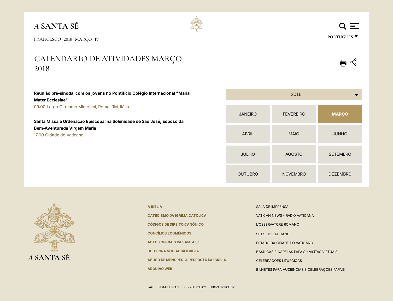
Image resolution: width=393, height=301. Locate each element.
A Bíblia (155, 206)
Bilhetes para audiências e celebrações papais (300, 269)
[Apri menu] (354, 26)
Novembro (294, 174)
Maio (294, 133)
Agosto (293, 154)
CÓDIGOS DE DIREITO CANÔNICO (176, 224)
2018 (68, 39)
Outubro (248, 174)
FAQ (150, 287)
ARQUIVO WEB (160, 269)
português (340, 38)
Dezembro (340, 174)
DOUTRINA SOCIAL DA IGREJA (173, 251)
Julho (248, 154)
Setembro (340, 154)
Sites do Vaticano (273, 234)
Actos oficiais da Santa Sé (174, 242)
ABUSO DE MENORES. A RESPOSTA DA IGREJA (187, 260)
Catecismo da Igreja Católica (177, 215)
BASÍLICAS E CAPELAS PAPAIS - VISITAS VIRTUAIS (296, 252)
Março (83, 39)
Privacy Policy (222, 287)
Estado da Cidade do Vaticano (284, 243)
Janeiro (248, 114)
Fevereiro (294, 114)
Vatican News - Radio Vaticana (285, 215)
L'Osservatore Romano (277, 224)
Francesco (47, 39)
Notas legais (169, 287)
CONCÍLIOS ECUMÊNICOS (169, 233)
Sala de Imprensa (272, 206)
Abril (248, 133)
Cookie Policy (195, 287)
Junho (339, 133)
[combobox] (294, 94)
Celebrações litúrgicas (279, 260)
